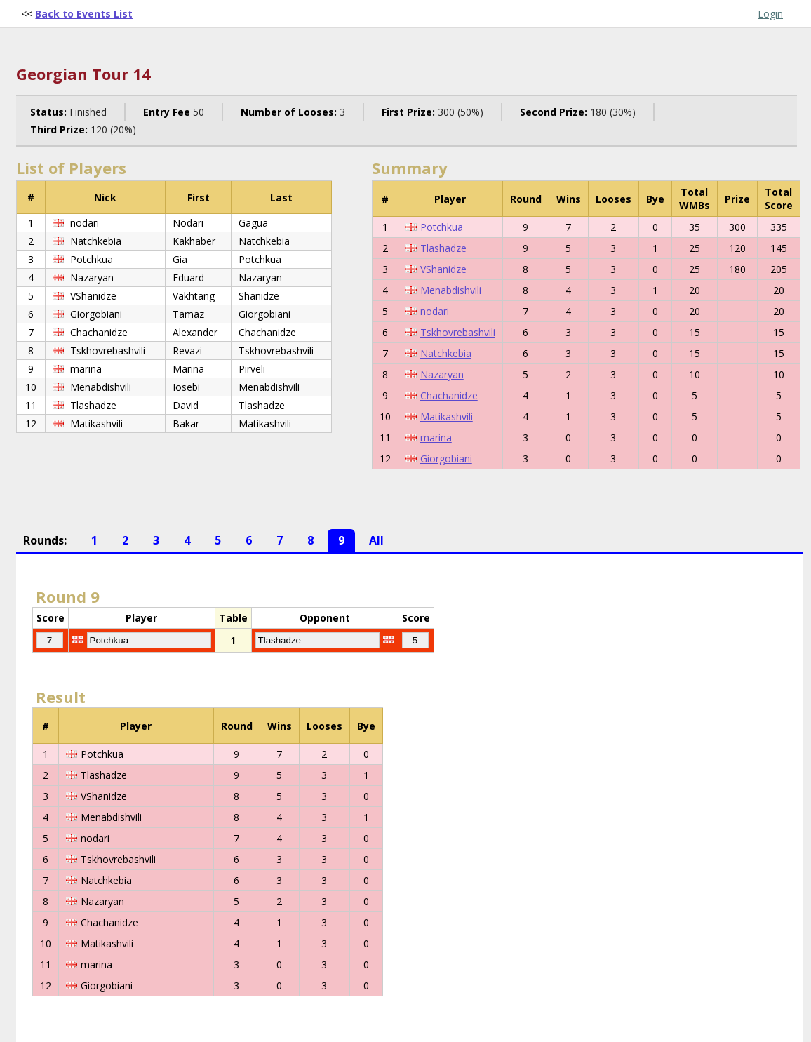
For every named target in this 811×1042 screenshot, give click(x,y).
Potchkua (441, 227)
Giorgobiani (446, 458)
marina (436, 437)
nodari (434, 311)
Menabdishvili (450, 290)
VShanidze (443, 269)
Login (770, 13)
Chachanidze (449, 395)
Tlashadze (443, 248)
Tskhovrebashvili (457, 332)
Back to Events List (84, 13)
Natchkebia (445, 353)
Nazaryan (442, 374)
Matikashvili (446, 416)
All (376, 540)
